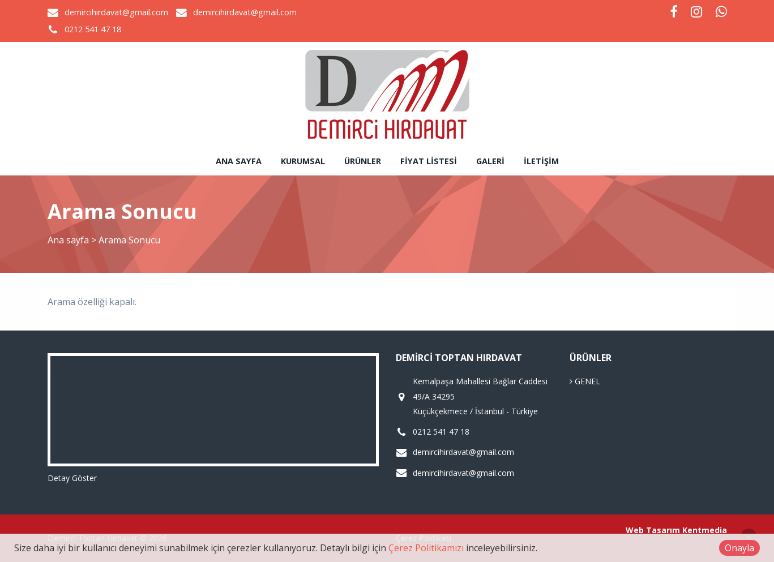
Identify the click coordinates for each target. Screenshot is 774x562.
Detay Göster (72, 478)
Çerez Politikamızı (426, 548)
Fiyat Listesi (428, 161)
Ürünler (362, 161)
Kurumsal (303, 161)
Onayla (739, 548)
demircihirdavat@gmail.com (116, 12)
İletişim (541, 161)
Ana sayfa (239, 161)
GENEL (585, 381)
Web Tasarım (653, 530)
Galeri (490, 161)
